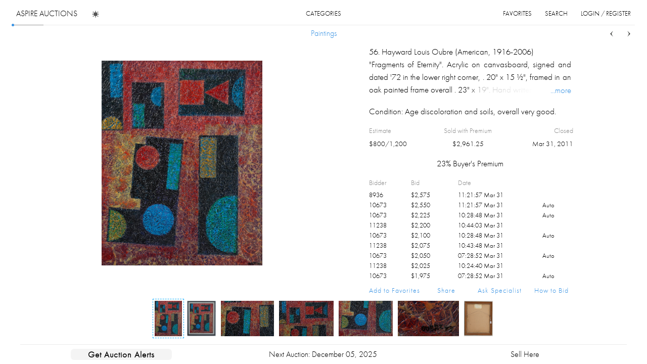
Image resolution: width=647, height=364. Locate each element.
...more (560, 90)
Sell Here (525, 354)
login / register (606, 13)
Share (446, 290)
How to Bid (551, 290)
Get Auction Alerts (121, 354)
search (556, 13)
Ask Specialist (500, 290)
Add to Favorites (394, 290)
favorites (517, 13)
